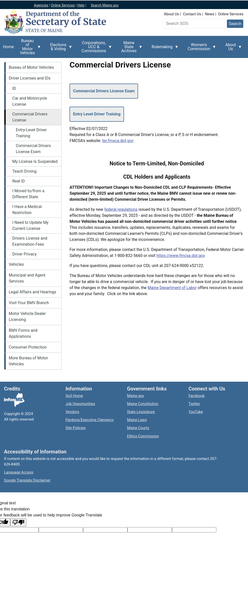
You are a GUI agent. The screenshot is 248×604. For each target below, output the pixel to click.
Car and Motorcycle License (29, 101)
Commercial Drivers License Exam (33, 148)
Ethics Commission (143, 436)
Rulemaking (164, 49)
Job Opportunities (80, 403)
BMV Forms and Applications (23, 333)
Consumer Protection (28, 347)
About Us (171, 14)
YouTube (196, 412)
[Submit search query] (235, 24)
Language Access (18, 472)
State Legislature (141, 412)
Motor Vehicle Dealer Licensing (27, 316)
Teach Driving (24, 171)
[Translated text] (150, 529)
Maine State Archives (130, 48)
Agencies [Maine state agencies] (41, 5)
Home (8, 46)
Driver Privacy (24, 254)
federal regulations (121, 209)
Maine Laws (137, 420)
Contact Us (192, 14)
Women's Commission (200, 48)
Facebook (197, 395)
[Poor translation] (18, 522)
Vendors (72, 412)
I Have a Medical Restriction (27, 209)
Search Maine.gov (104, 5)
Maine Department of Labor (172, 287)
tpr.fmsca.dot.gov (118, 140)
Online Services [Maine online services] (63, 5)
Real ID (18, 181)
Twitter (194, 403)
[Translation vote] (194, 529)
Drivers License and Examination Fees (29, 241)
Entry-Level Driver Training (31, 132)
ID (14, 88)
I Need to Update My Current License (30, 225)
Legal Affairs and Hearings (32, 292)
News (209, 14)
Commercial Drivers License (29, 117)
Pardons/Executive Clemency (90, 420)
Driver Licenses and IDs (29, 78)
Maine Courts (138, 428)
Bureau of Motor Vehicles (29, 48)
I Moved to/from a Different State (28, 193)
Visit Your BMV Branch (29, 302)
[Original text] (105, 529)
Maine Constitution (142, 403)
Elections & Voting (59, 48)
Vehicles (16, 264)
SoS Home (74, 395)
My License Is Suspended (34, 161)
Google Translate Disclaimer (27, 480)
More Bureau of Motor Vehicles (28, 361)
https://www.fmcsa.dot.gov (180, 255)
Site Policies (76, 428)
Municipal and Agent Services (27, 278)
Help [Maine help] (81, 5)
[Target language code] (61, 529)
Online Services (230, 14)
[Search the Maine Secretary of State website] (191, 23)
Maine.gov (135, 395)
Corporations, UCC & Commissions (95, 48)
